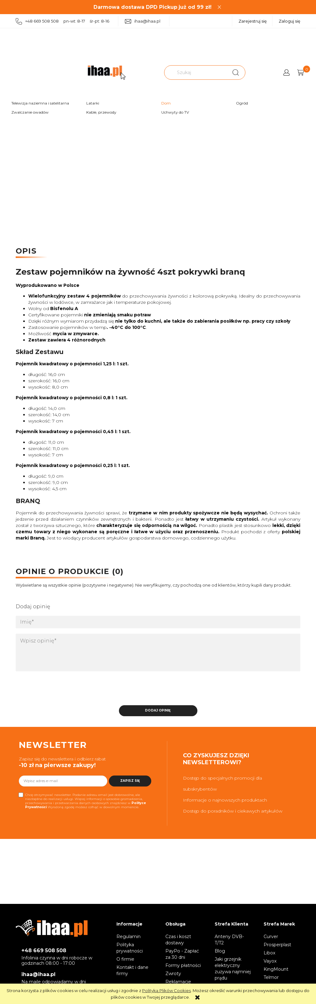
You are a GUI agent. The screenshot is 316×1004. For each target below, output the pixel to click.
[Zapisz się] (130, 781)
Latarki (92, 103)
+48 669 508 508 (43, 951)
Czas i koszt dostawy (178, 941)
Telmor (271, 978)
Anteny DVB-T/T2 (229, 941)
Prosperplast (277, 945)
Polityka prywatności (129, 949)
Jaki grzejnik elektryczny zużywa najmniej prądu (233, 969)
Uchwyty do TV (175, 112)
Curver (271, 937)
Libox (269, 954)
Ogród (242, 103)
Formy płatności (183, 966)
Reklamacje (178, 982)
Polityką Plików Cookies (166, 990)
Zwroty (173, 974)
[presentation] (60, 690)
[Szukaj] (235, 72)
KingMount (276, 970)
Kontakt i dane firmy (132, 971)
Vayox (270, 962)
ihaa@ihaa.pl (142, 21)
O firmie (125, 960)
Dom (166, 103)
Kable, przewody (101, 112)
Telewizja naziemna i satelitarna (40, 103)
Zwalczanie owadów (30, 112)
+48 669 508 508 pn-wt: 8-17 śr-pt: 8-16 (62, 21)
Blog (220, 952)
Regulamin (128, 937)
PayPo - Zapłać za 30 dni (182, 955)
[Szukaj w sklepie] (196, 72)
